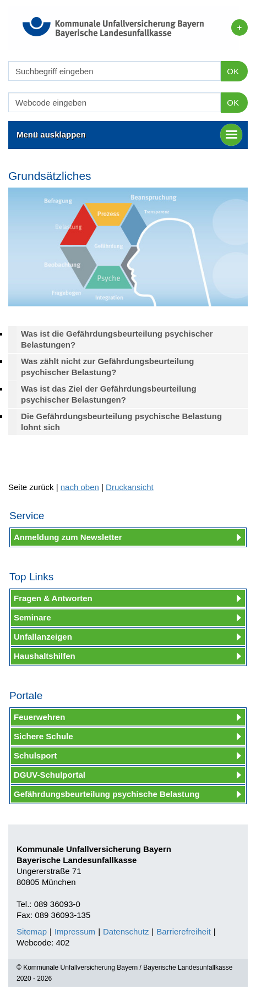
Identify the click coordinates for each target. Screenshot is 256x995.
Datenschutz (126, 931)
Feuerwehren (39, 717)
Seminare (32, 617)
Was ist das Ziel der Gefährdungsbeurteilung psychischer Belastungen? (109, 394)
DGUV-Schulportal (49, 774)
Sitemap (32, 931)
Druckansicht (130, 487)
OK (233, 71)
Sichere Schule (43, 736)
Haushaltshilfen (44, 656)
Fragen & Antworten (53, 598)
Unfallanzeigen (43, 636)
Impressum (75, 931)
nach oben (80, 487)
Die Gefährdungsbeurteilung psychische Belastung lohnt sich (121, 421)
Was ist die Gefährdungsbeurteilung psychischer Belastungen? (117, 339)
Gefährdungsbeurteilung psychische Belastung (107, 794)
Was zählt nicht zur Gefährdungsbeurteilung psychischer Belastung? (107, 366)
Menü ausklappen (129, 135)
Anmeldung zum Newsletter (68, 537)
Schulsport (35, 755)
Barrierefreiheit (183, 931)
